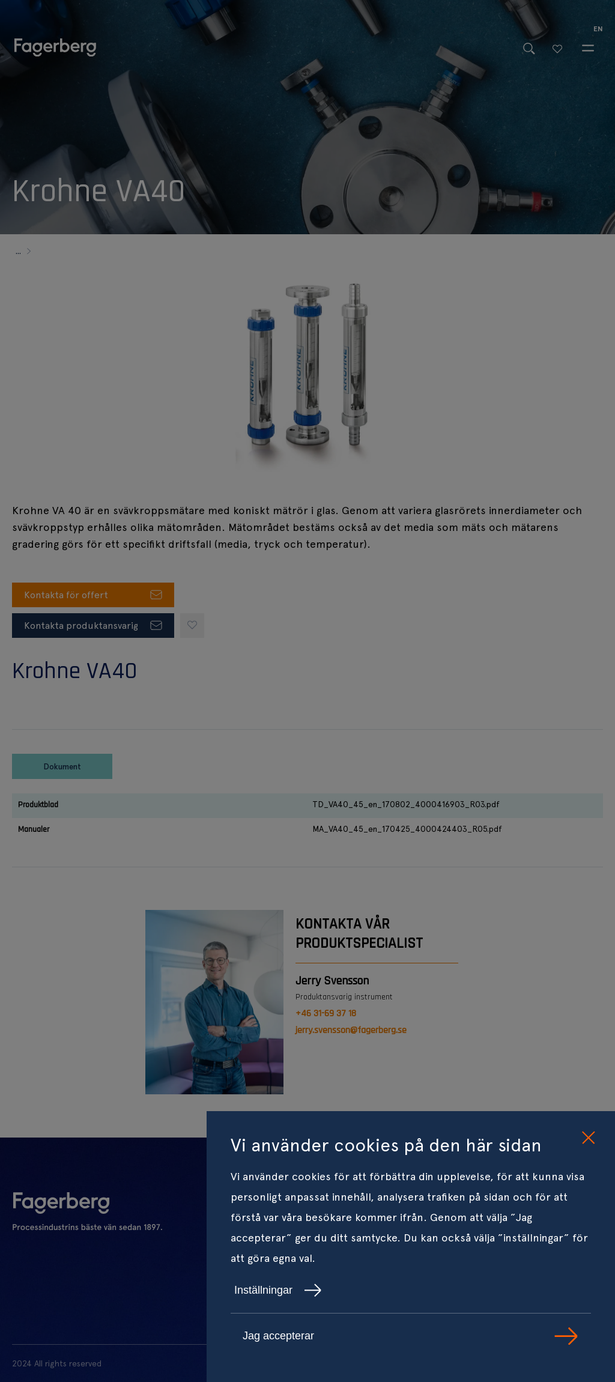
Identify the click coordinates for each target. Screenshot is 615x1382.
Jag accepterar (411, 1336)
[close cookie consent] (588, 1138)
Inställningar (278, 1290)
